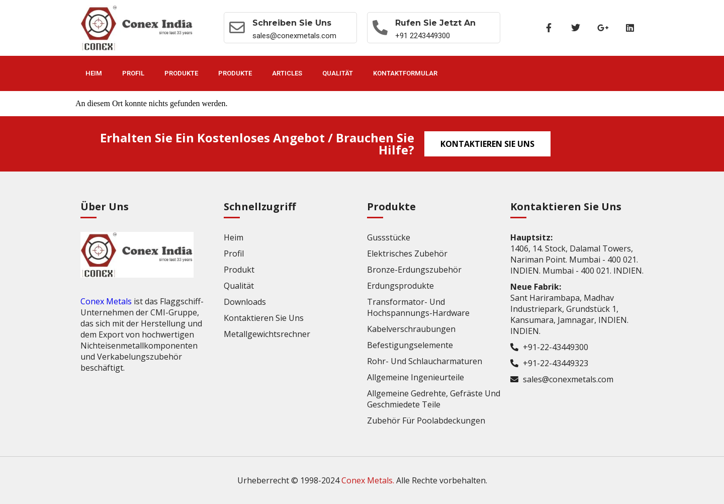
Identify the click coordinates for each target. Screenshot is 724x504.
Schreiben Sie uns (292, 23)
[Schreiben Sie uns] (237, 28)
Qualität (337, 73)
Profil (133, 73)
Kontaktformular (405, 73)
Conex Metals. (367, 480)
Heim (93, 73)
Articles (287, 73)
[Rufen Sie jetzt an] (381, 28)
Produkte (181, 73)
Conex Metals (106, 301)
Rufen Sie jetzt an (436, 23)
